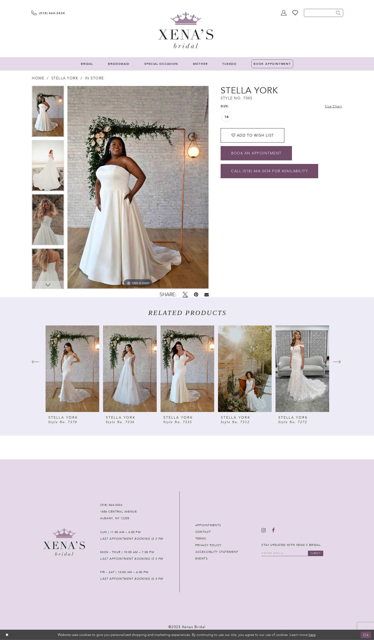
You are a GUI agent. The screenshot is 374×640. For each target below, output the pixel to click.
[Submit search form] (338, 13)
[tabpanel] (48, 113)
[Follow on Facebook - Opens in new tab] (273, 530)
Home (38, 78)
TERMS (200, 538)
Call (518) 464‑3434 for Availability (269, 171)
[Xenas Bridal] (185, 30)
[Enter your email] (292, 553)
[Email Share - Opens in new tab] (206, 294)
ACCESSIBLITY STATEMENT (217, 552)
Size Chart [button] (333, 107)
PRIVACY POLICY (208, 545)
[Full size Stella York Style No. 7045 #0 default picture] (138, 187)
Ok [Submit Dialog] (366, 635)
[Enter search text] (323, 13)
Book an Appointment (256, 153)
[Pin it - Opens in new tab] (196, 294)
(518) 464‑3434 (111, 505)
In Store (94, 78)
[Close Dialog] (7, 635)
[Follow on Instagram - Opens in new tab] (263, 530)
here (312, 634)
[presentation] (72, 368)
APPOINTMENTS (208, 525)
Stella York (64, 78)
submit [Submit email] (316, 553)
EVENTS (201, 558)
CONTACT (203, 532)
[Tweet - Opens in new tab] (185, 294)
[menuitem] (87, 64)
